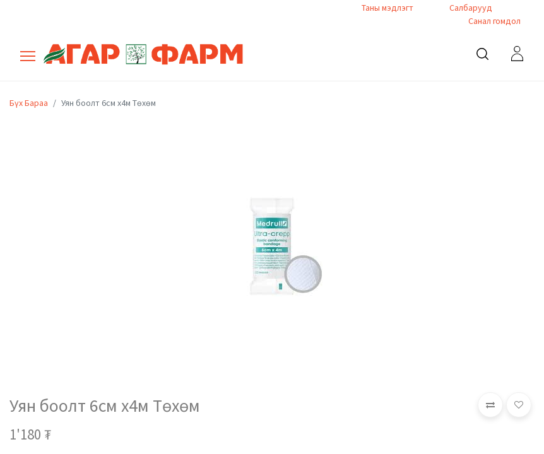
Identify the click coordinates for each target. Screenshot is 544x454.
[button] (490, 404)
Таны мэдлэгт (387, 7)
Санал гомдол (493, 20)
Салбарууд (470, 7)
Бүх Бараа (28, 102)
